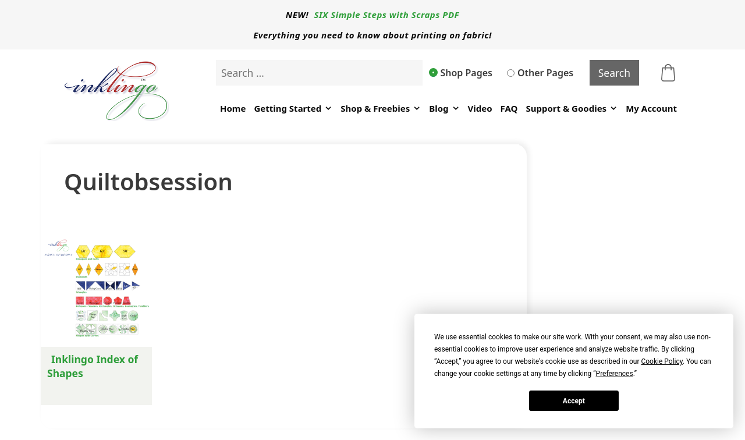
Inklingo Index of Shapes (92, 366)
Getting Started (293, 108)
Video (480, 108)
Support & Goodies (572, 108)
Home (233, 108)
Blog (444, 108)
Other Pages (540, 72)
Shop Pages (461, 72)
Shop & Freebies (380, 108)
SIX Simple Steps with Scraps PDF (387, 14)
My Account (651, 108)
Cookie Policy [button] (661, 361)
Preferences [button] (614, 374)
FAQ (509, 108)
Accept (574, 401)
